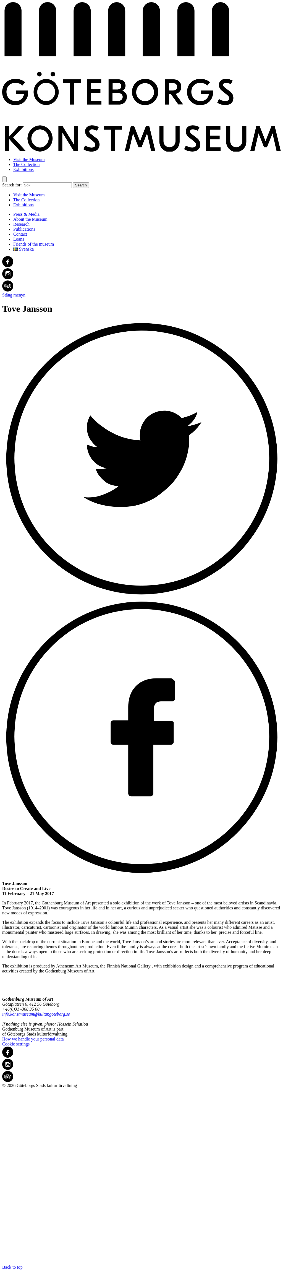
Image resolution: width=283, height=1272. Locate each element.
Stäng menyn (13, 295)
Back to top (141, 1179)
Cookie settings (16, 1044)
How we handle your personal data (33, 1039)
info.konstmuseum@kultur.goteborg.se (36, 1014)
